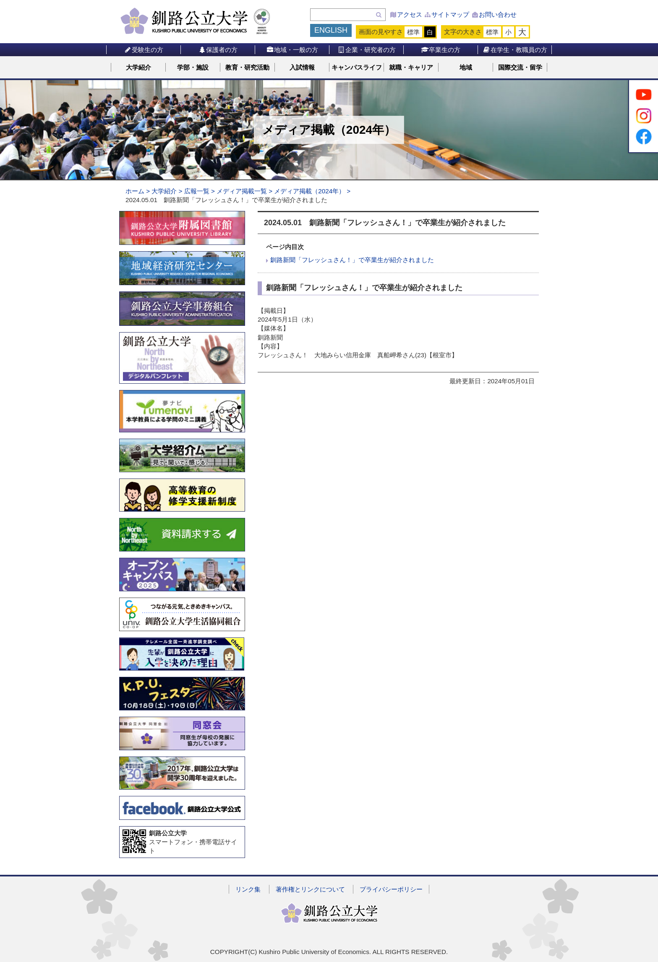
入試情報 (302, 67)
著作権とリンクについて (310, 889)
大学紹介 (138, 67)
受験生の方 (144, 49)
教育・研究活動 (247, 67)
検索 (379, 15)
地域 (466, 67)
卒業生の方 (441, 49)
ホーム (134, 191)
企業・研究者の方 (366, 49)
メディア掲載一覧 (242, 191)
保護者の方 (218, 49)
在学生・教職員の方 (514, 49)
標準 (413, 32)
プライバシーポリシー (391, 889)
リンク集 (248, 889)
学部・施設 (193, 67)
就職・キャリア (411, 67)
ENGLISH (330, 30)
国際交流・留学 (520, 67)
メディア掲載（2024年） (309, 191)
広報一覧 (196, 191)
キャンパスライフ (357, 67)
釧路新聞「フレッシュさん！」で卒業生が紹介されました (352, 259)
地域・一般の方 (292, 49)
